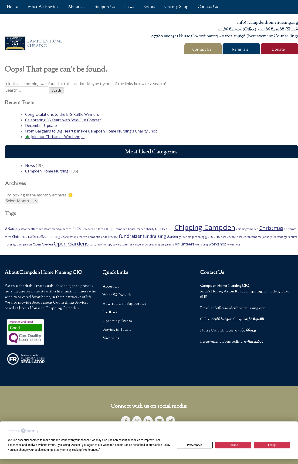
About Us (76, 7)
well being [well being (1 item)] (201, 244)
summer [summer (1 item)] (127, 244)
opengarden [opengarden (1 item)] (24, 244)
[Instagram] (137, 421)
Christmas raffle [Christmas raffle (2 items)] (24, 236)
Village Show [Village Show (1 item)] (140, 244)
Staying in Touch (116, 329)
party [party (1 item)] (93, 244)
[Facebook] (125, 421)
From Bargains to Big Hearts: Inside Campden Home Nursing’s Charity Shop (91, 131)
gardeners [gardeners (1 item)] (185, 237)
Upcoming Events (117, 321)
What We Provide (42, 7)
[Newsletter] (170, 421)
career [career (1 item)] (140, 229)
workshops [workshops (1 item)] (233, 244)
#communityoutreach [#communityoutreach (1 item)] (57, 229)
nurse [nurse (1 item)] (294, 237)
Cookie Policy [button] (161, 445)
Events (149, 7)
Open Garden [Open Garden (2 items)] (43, 244)
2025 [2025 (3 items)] (76, 228)
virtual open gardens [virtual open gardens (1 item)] (161, 244)
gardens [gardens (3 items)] (212, 236)
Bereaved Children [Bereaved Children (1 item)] (93, 229)
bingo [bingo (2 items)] (110, 228)
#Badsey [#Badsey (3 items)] (12, 228)
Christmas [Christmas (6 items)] (271, 228)
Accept (272, 445)
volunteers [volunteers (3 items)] (184, 244)
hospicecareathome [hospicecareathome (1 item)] (249, 237)
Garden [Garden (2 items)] (172, 236)
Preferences (194, 445)
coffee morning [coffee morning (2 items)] (48, 236)
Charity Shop (176, 7)
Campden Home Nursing (46, 171)
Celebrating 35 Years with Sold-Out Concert (63, 120)
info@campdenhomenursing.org (267, 23)
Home (12, 7)
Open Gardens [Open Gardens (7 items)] (71, 243)
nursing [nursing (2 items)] (10, 244)
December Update (41, 125)
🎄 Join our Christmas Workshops (55, 136)
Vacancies (110, 338)
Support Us (105, 7)
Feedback (110, 312)
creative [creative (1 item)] (82, 237)
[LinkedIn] (148, 421)
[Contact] (159, 421)
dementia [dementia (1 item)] (94, 237)
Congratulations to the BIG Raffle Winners (62, 114)
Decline (233, 445)
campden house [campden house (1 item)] (125, 229)
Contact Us (208, 7)
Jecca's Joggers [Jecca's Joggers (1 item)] (281, 237)
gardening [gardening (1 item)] (198, 237)
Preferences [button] (90, 449)
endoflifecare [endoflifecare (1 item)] (109, 237)
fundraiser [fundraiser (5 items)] (130, 236)
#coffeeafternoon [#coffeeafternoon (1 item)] (32, 229)
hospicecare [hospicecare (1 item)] (228, 237)
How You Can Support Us (124, 304)
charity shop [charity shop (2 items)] (164, 228)
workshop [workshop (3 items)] (218, 244)
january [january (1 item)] (267, 237)
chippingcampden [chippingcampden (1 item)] (247, 229)
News (129, 7)
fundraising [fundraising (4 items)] (154, 236)
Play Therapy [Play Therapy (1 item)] (104, 244)
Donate (278, 49)
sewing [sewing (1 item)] (117, 244)
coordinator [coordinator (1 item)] (68, 237)
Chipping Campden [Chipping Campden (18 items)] (204, 227)
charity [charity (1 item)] (150, 229)
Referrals (240, 49)
